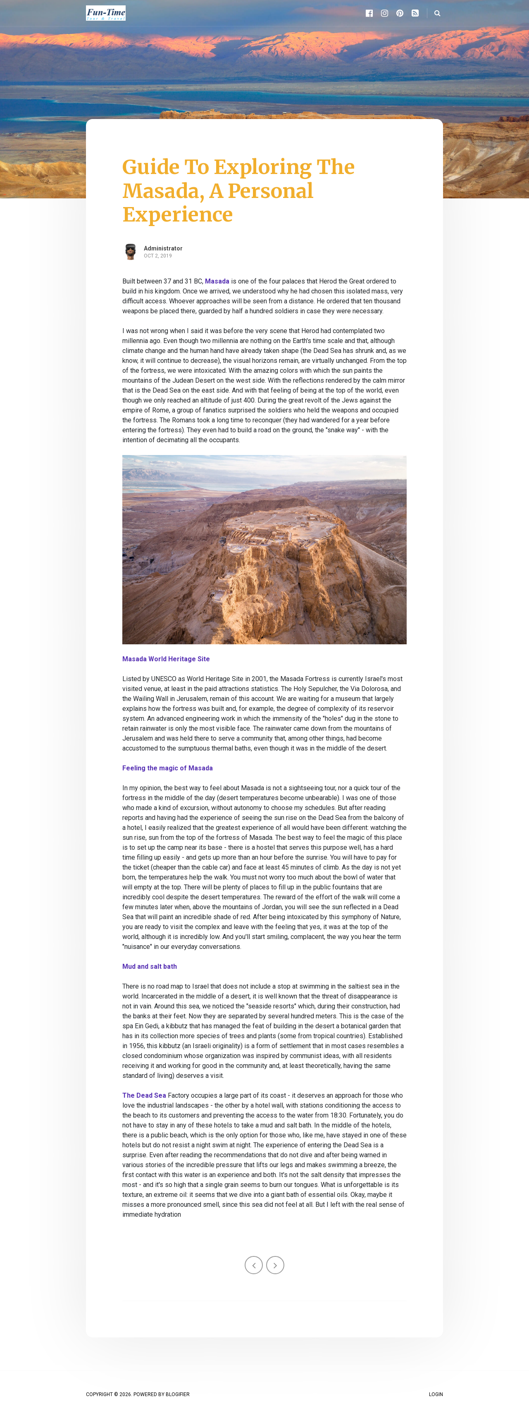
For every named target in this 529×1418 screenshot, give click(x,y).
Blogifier (178, 1394)
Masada (217, 281)
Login (436, 1394)
